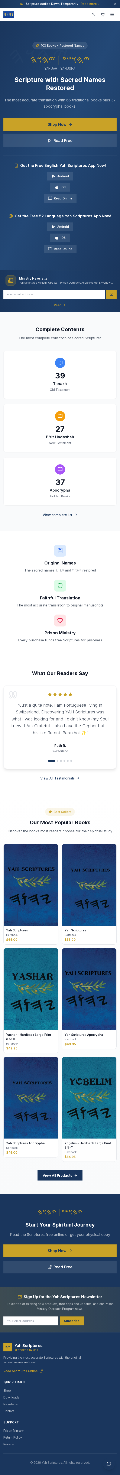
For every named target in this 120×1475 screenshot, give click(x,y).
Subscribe (72, 1321)
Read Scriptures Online (23, 1371)
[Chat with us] (109, 1464)
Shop (7, 1390)
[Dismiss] (115, 3)
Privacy (8, 1444)
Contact (8, 1411)
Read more (90, 4)
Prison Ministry (13, 1430)
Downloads (11, 1397)
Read (60, 305)
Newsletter (11, 1404)
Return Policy (12, 1437)
